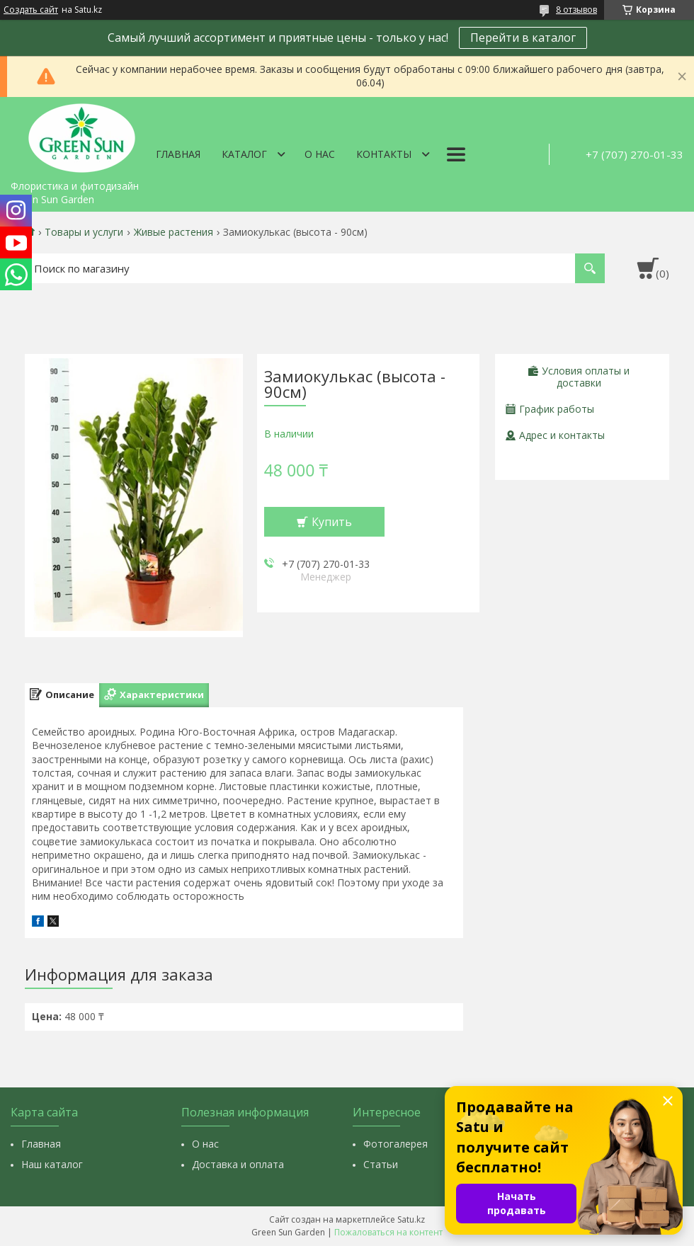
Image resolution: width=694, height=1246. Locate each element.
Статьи (380, 1164)
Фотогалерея (395, 1143)
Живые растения (173, 232)
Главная (178, 154)
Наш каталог (52, 1164)
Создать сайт (31, 10)
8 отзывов (576, 10)
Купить (332, 522)
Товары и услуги (84, 232)
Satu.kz (411, 1219)
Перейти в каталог (523, 37)
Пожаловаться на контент (388, 1232)
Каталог (244, 154)
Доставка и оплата (238, 1164)
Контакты (383, 154)
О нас (320, 154)
